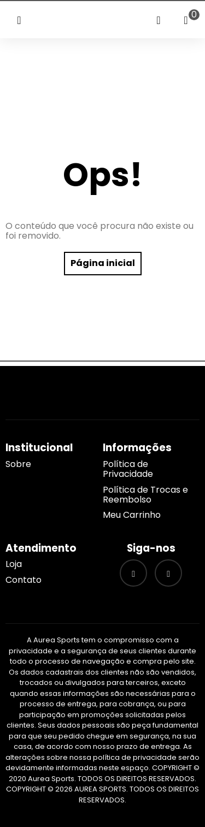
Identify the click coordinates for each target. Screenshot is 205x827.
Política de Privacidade (128, 469)
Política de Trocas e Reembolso (145, 494)
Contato (23, 580)
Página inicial (103, 263)
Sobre (18, 464)
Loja (13, 564)
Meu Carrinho (132, 515)
